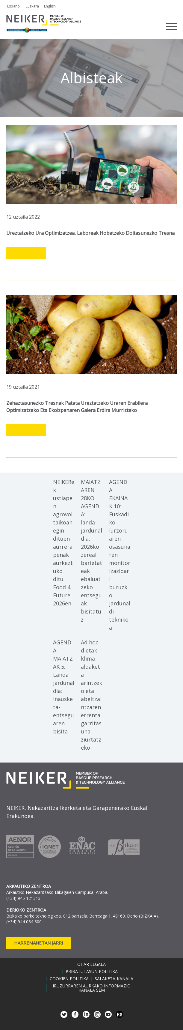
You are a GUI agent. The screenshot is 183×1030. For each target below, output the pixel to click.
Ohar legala (91, 964)
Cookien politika (69, 979)
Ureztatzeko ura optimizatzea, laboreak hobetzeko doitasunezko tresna (90, 233)
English (50, 6)
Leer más (26, 253)
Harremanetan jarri (38, 943)
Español (14, 6)
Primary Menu (171, 26)
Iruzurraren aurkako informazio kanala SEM (92, 988)
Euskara (32, 6)
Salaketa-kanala (114, 979)
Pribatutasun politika (92, 971)
